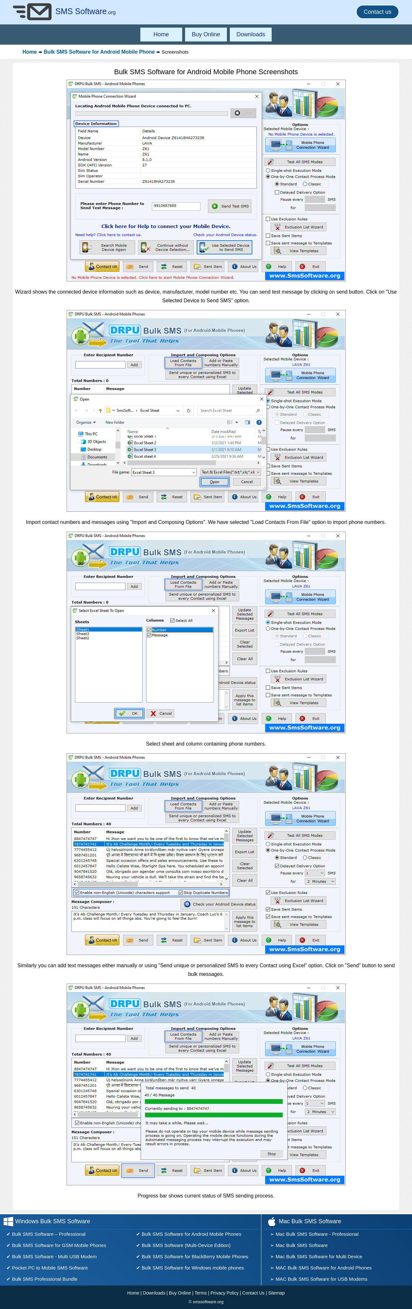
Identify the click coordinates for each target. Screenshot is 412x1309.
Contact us (377, 12)
